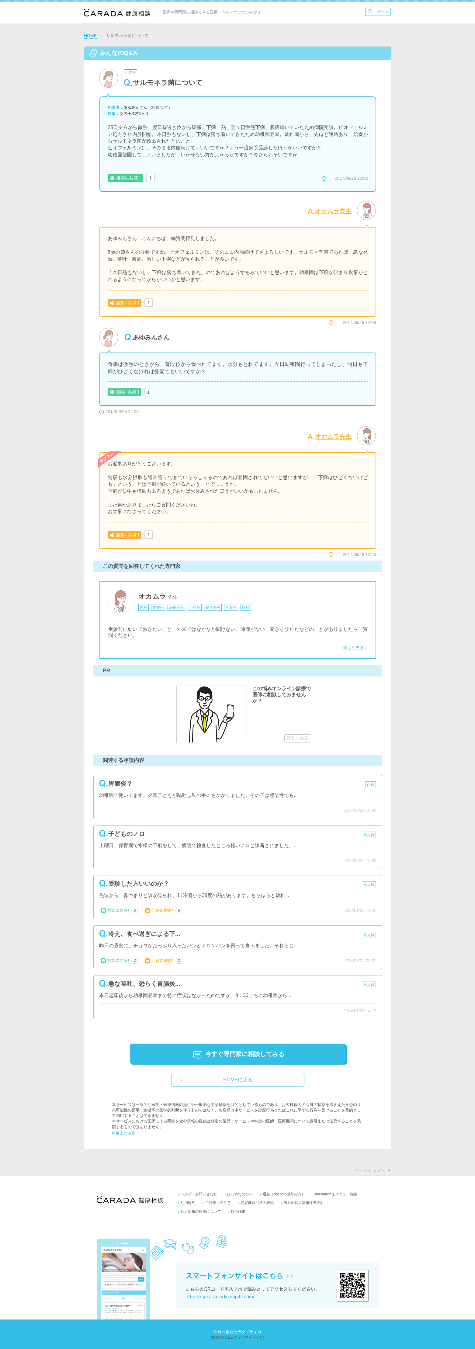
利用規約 (188, 1203)
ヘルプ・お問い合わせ (199, 1194)
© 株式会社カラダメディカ (237, 1332)
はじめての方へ (240, 1194)
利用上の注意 (123, 1133)
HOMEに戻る (237, 1079)
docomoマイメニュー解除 (336, 1194)
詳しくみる (297, 737)
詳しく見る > (355, 647)
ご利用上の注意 (218, 1203)
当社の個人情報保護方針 (304, 1203)
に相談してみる (244, 1054)
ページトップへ (370, 1170)
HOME (90, 35)
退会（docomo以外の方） (284, 1194)
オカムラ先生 (333, 211)
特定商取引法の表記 (257, 1203)
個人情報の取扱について (201, 1211)
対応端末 (238, 1211)
